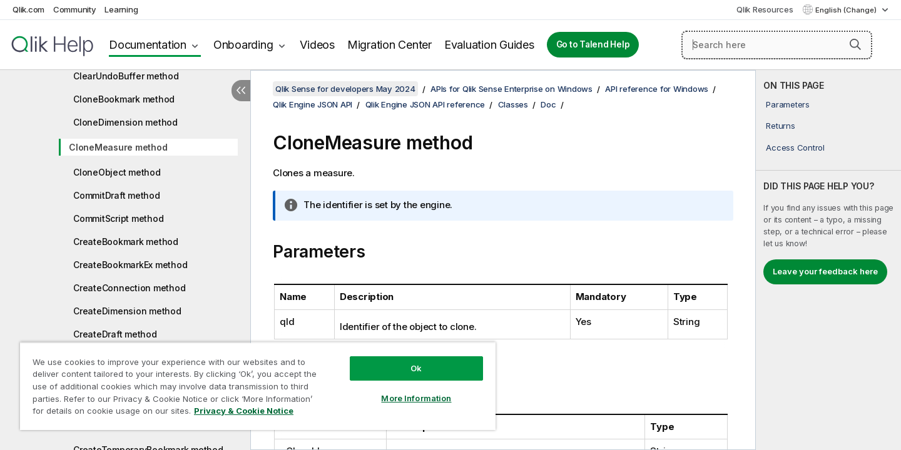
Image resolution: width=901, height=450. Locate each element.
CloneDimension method (125, 122)
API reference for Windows (656, 89)
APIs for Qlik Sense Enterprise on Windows (511, 89)
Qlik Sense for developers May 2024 (345, 89)
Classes (513, 104)
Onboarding (243, 44)
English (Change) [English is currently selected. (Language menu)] (846, 10)
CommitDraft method (116, 195)
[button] (855, 44)
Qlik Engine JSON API (312, 104)
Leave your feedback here (825, 271)
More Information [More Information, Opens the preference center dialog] (416, 398)
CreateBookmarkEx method (130, 264)
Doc (548, 104)
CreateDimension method (127, 311)
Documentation (147, 44)
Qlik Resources (764, 9)
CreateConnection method (129, 287)
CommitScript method (118, 218)
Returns (780, 126)
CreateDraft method (115, 334)
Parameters (788, 104)
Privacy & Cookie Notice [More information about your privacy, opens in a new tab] (243, 411)
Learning (121, 9)
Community (74, 9)
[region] (258, 386)
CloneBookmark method (124, 99)
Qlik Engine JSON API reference (425, 104)
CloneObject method (117, 172)
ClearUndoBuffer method (126, 76)
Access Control (795, 147)
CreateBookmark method (125, 241)
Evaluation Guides (489, 44)
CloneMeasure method (118, 147)
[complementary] (828, 260)
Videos (317, 44)
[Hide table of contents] (241, 90)
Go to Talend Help (593, 44)
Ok (416, 368)
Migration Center (389, 44)
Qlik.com (28, 9)
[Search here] (777, 45)
